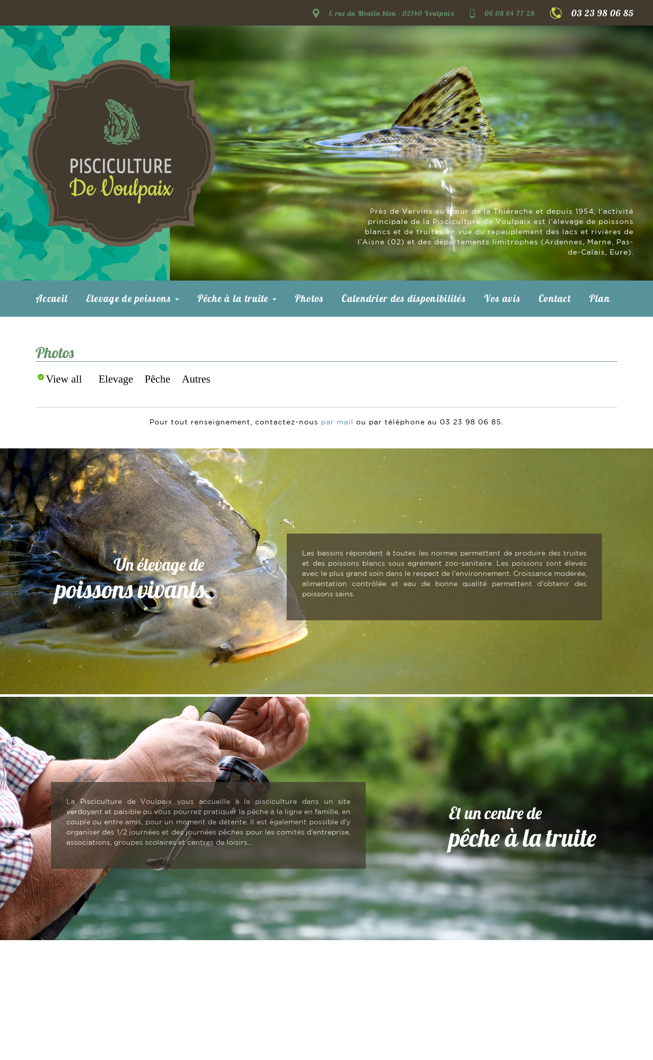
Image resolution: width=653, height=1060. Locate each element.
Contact (555, 298)
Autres (196, 379)
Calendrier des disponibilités (404, 298)
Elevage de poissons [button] (132, 298)
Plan (599, 298)
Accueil (52, 298)
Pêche (157, 379)
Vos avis (502, 298)
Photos (309, 298)
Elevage (115, 379)
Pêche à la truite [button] (237, 298)
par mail (337, 422)
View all (64, 379)
